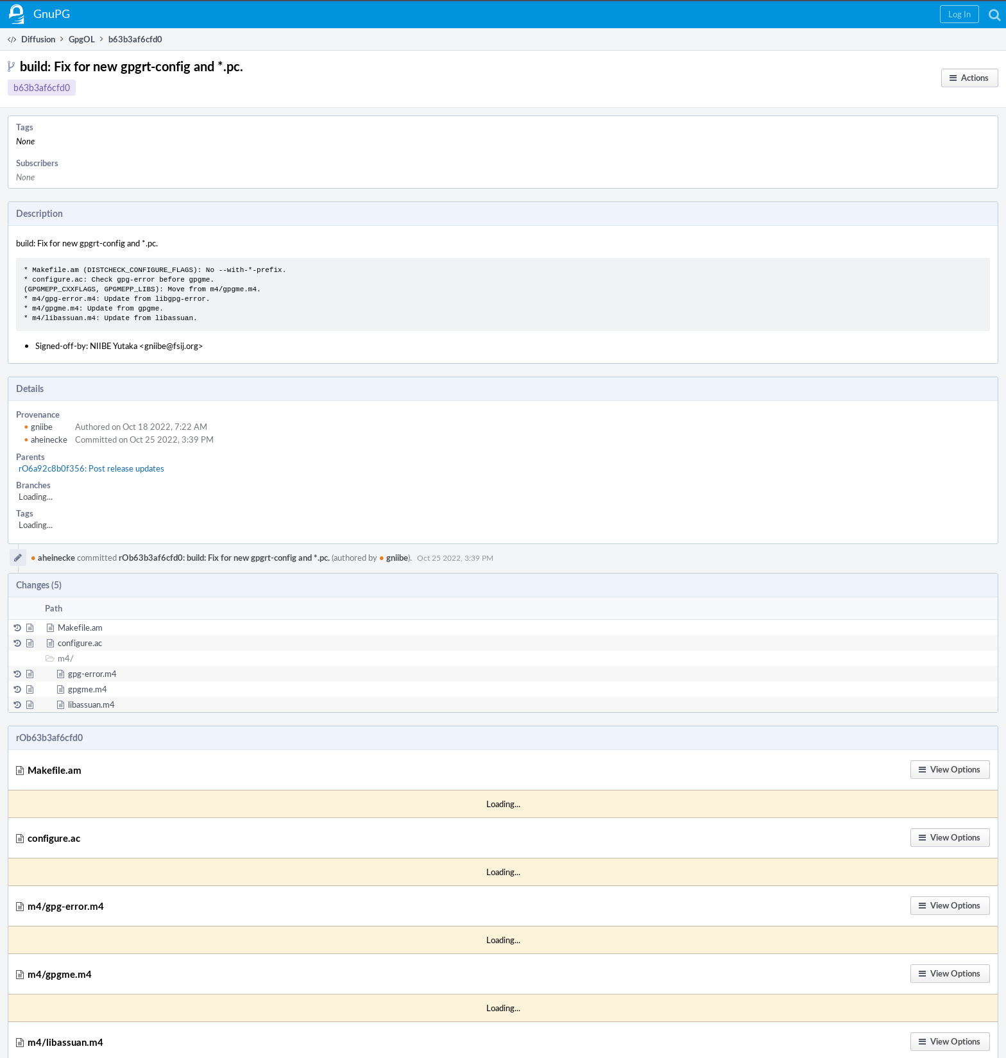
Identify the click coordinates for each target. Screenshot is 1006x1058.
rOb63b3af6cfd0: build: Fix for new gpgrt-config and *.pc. (224, 557)
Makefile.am (80, 627)
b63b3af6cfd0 (41, 87)
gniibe (38, 426)
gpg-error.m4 (92, 673)
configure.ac (80, 643)
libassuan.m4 (91, 704)
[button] (959, 14)
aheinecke (45, 439)
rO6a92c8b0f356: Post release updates (91, 468)
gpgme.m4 (87, 689)
